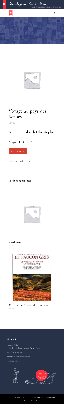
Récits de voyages (26, 161)
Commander (17, 151)
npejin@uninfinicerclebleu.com (18, 356)
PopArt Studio (33, 400)
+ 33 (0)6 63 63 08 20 (14, 352)
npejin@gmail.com (14, 361)
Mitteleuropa (15, 242)
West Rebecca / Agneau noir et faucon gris (29, 305)
